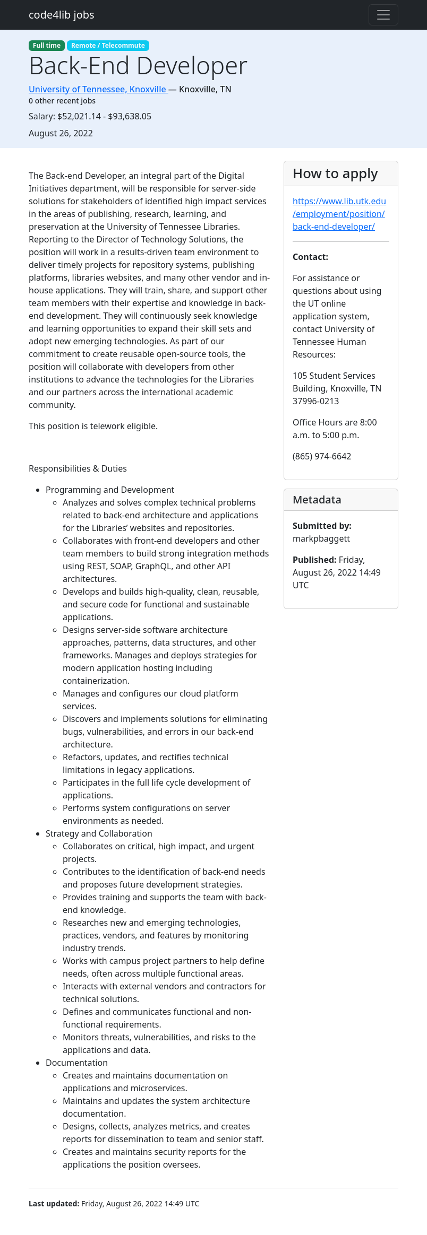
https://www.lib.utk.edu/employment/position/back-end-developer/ (339, 213)
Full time (47, 45)
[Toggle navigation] (383, 14)
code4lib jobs (62, 14)
